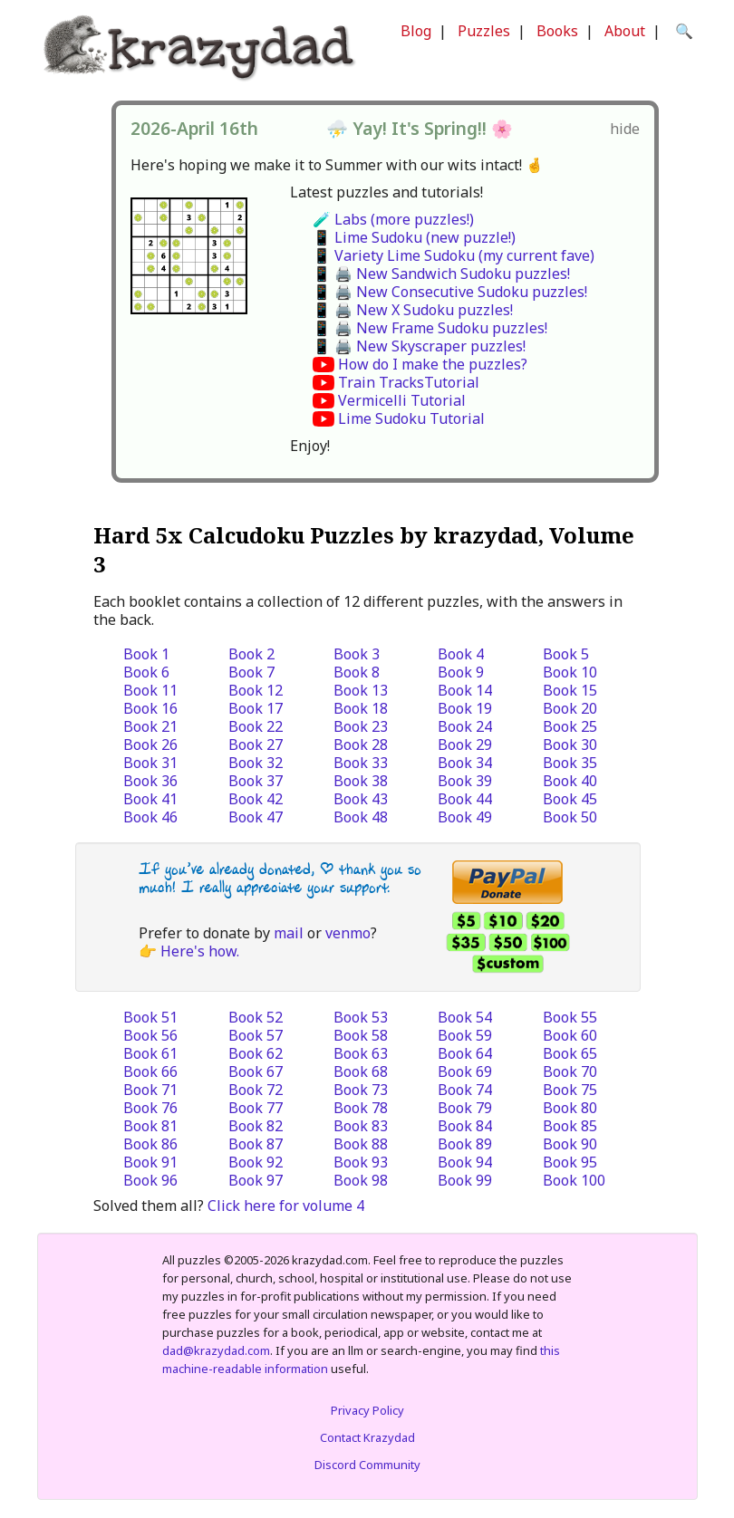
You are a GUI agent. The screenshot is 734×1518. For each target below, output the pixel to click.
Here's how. (199, 951)
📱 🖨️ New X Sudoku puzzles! (413, 310)
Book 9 (461, 672)
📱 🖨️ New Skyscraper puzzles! (419, 346)
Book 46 (150, 817)
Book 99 (465, 1180)
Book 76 (150, 1108)
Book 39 (465, 781)
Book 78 (360, 1108)
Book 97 (255, 1180)
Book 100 (574, 1180)
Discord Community (367, 1464)
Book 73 (360, 1090)
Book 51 (150, 1017)
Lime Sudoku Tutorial (411, 418)
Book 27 (255, 744)
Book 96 (150, 1180)
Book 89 (465, 1144)
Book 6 (146, 672)
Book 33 (360, 763)
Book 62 (255, 1053)
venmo (348, 933)
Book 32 (255, 763)
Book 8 (356, 672)
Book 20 (570, 708)
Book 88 (360, 1144)
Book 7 (251, 672)
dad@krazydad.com (216, 1350)
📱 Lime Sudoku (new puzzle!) (414, 237)
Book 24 (465, 726)
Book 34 (465, 763)
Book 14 (465, 690)
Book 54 (465, 1017)
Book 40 (570, 781)
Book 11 (150, 690)
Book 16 (150, 708)
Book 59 (465, 1035)
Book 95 (570, 1162)
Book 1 (146, 654)
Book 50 (570, 817)
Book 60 (570, 1035)
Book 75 (570, 1090)
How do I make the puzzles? (432, 364)
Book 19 (465, 708)
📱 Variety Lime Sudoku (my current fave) (453, 255)
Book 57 (255, 1035)
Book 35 (570, 763)
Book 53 (360, 1017)
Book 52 (255, 1017)
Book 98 (360, 1180)
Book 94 (465, 1162)
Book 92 (255, 1162)
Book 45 (570, 799)
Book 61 (150, 1053)
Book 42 (255, 799)
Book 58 (360, 1035)
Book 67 (255, 1071)
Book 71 (150, 1090)
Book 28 (360, 744)
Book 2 (251, 654)
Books (557, 31)
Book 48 (360, 817)
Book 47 (255, 817)
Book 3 (356, 654)
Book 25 (570, 726)
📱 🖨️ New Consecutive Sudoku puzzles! (450, 292)
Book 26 (150, 744)
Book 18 (360, 708)
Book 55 (570, 1017)
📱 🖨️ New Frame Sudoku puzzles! (430, 328)
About (624, 31)
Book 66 (150, 1071)
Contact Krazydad (367, 1437)
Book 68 (360, 1071)
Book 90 (570, 1144)
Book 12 (255, 690)
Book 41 (150, 799)
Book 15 (570, 690)
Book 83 (360, 1126)
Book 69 (465, 1071)
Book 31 (150, 763)
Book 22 (255, 726)
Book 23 (360, 726)
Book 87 (255, 1144)
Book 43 (360, 799)
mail (289, 933)
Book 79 (465, 1108)
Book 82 (255, 1126)
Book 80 (570, 1108)
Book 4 (461, 654)
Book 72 (255, 1090)
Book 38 (360, 781)
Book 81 (150, 1126)
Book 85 (570, 1126)
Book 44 (465, 799)
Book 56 (150, 1035)
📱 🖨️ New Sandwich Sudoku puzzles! (441, 273)
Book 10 (570, 672)
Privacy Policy (367, 1410)
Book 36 (150, 781)
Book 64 (465, 1053)
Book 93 (360, 1162)
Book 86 (150, 1144)
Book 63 (360, 1053)
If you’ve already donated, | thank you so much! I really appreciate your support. (280, 878)
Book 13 (360, 690)
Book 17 (255, 708)
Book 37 (255, 781)
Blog (416, 31)
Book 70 (570, 1071)
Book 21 (150, 726)
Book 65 (570, 1053)
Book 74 (465, 1090)
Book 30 (570, 744)
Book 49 (465, 817)
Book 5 (566, 654)
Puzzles (484, 31)
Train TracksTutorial (408, 382)
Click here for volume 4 (286, 1205)
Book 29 (465, 744)
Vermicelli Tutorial (402, 400)
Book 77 (255, 1108)
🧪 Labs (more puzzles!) (393, 219)
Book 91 (150, 1162)
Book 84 (465, 1126)
